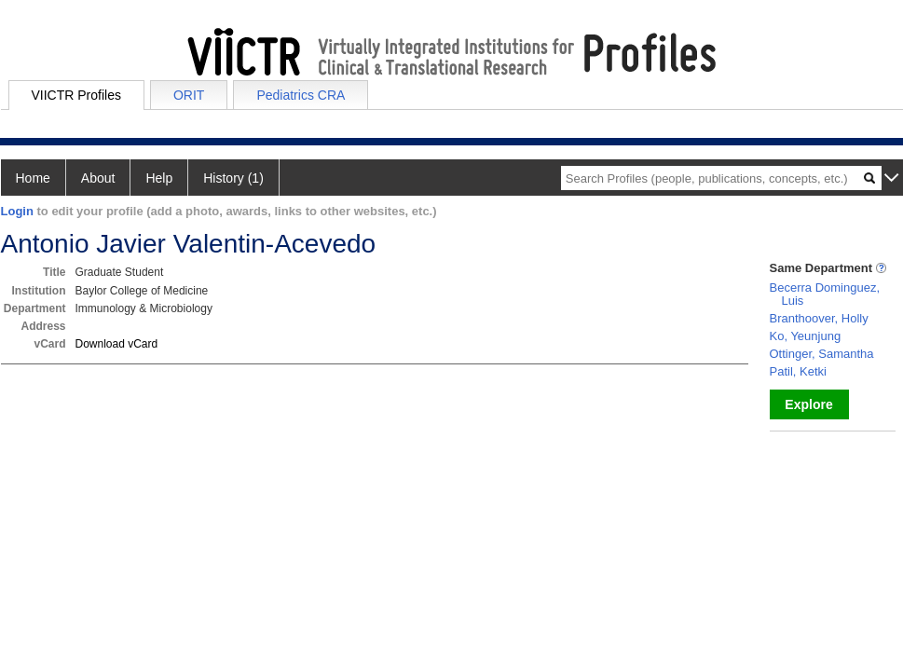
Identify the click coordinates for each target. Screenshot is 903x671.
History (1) (233, 178)
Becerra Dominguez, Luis (825, 294)
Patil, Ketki (798, 371)
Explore (808, 404)
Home (33, 178)
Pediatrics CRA (300, 95)
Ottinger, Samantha (822, 354)
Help (158, 178)
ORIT (188, 95)
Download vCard (116, 343)
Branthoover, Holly (819, 318)
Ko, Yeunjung (805, 336)
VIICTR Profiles (76, 95)
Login (17, 211)
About (98, 178)
